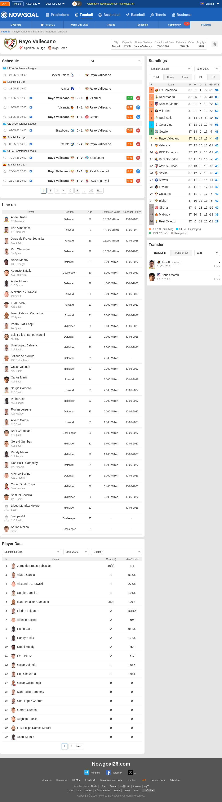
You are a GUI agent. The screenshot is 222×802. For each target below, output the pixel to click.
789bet (88, 790)
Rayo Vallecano (100, 75)
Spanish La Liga (32, 48)
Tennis (158, 15)
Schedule (143, 24)
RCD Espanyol (99, 180)
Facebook (114, 772)
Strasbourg (62, 130)
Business (182, 15)
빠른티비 (125, 786)
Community (179, 24)
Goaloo (113, 786)
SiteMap (76, 780)
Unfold (147, 790)
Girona (94, 117)
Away (185, 77)
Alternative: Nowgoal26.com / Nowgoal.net (110, 3)
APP (4, 3)
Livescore (15, 24)
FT (201, 77)
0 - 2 (80, 144)
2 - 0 (80, 98)
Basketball (109, 15)
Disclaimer (61, 780)
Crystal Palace (60, 75)
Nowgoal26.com (111, 764)
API (144, 780)
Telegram (92, 772)
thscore (137, 786)
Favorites (47, 24)
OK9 (78, 790)
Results (111, 24)
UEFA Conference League (21, 68)
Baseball (135, 15)
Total (156, 77)
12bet (103, 786)
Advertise (175, 780)
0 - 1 (80, 130)
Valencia (64, 107)
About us (46, 780)
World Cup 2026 (79, 24)
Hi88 (136, 790)
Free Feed (132, 780)
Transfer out (181, 252)
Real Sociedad (99, 171)
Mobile (17, 3)
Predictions (57, 15)
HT (213, 77)
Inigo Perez (57, 48)
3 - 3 (80, 171)
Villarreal (95, 98)
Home (170, 77)
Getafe (65, 144)
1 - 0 (80, 157)
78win (94, 786)
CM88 (70, 790)
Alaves (65, 88)
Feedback (90, 780)
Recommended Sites (111, 780)
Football (84, 15)
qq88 (146, 786)
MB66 (117, 790)
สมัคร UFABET (102, 790)
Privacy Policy (158, 780)
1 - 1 (80, 107)
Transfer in (160, 252)
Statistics (206, 24)
